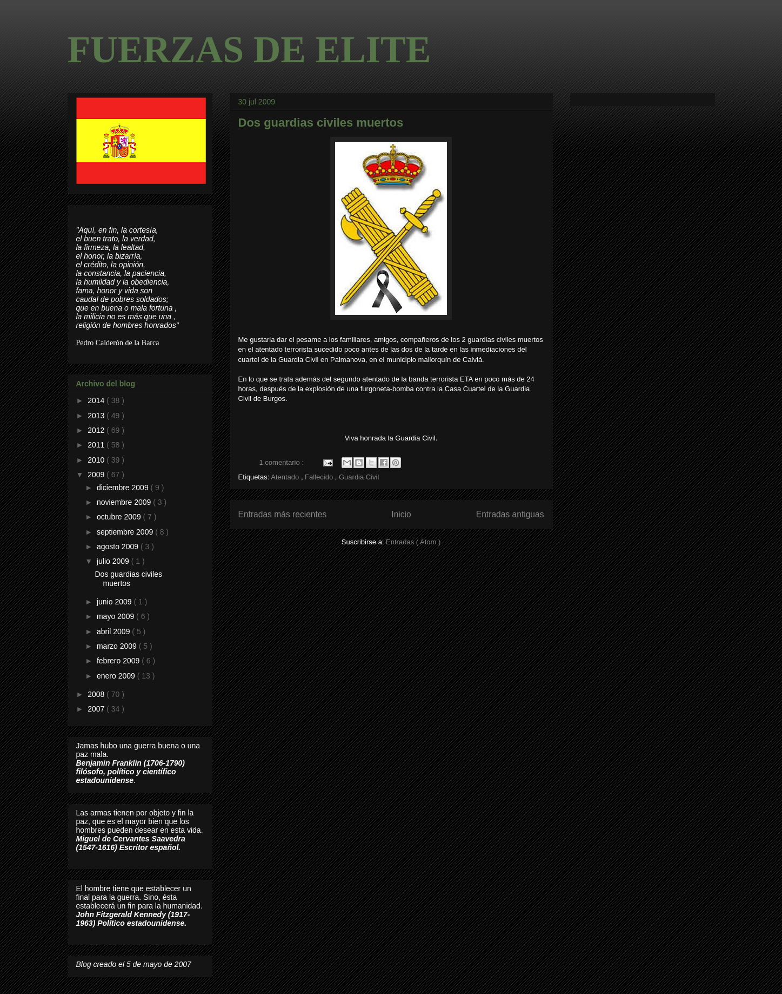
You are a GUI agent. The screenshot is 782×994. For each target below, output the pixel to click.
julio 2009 (114, 561)
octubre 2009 (120, 516)
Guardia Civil (359, 477)
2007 (97, 709)
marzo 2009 (118, 646)
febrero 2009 (119, 660)
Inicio (401, 514)
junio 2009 (115, 601)
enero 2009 (117, 676)
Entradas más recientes (282, 514)
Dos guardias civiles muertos (321, 122)
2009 (97, 474)
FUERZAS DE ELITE (249, 49)
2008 (97, 694)
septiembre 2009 (126, 532)
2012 (97, 430)
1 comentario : (282, 462)
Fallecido (320, 477)
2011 (97, 444)
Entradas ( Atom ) (413, 542)
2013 (97, 415)
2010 (97, 460)
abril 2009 (114, 631)
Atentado (286, 477)
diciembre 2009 (124, 487)
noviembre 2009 (125, 502)
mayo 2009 (116, 616)
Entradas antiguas (510, 514)
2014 (97, 400)
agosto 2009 (119, 546)
